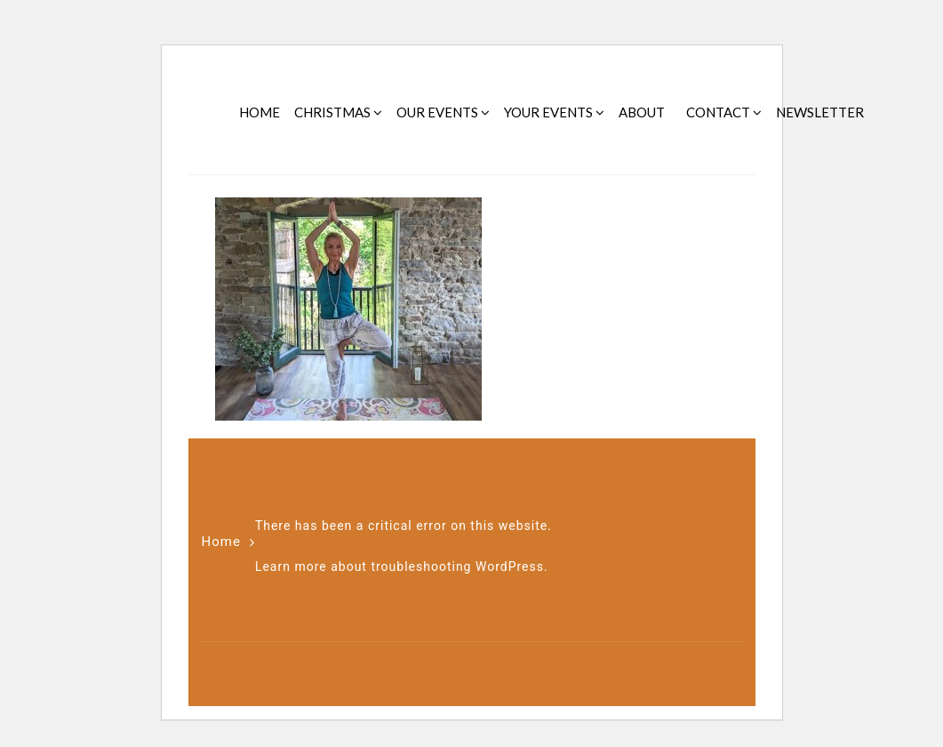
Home (221, 542)
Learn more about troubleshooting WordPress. (401, 566)
